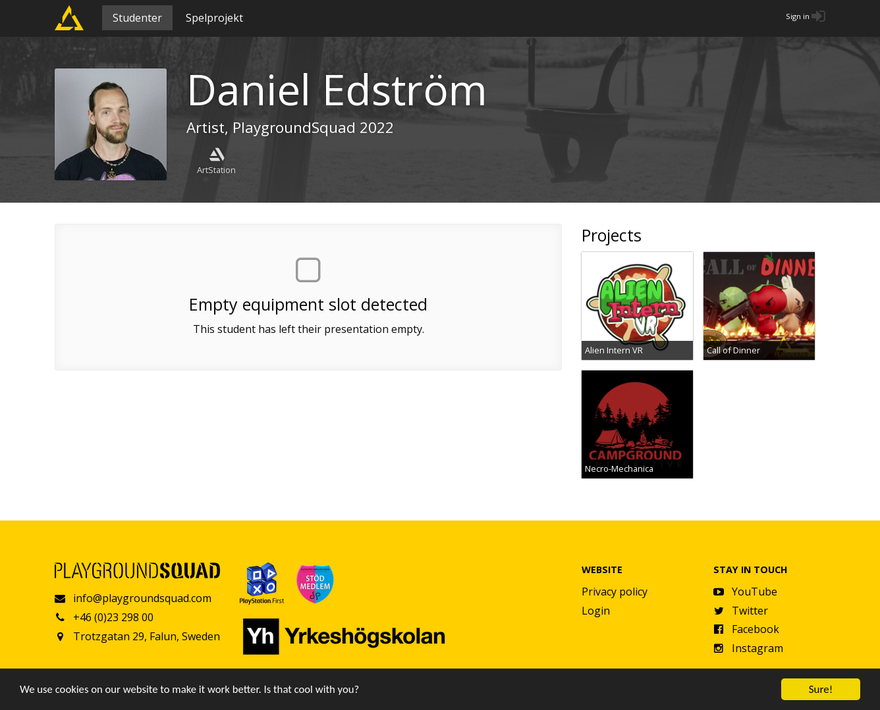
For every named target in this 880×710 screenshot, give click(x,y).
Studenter (137, 18)
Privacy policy (614, 591)
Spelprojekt (214, 18)
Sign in (798, 16)
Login (596, 610)
